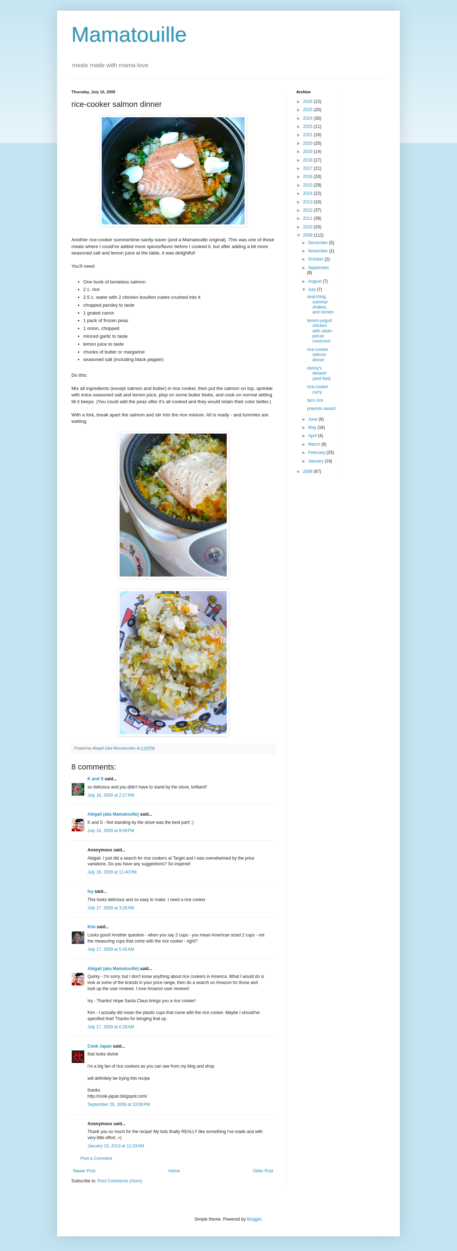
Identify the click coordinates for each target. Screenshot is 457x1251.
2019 (308, 151)
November (318, 250)
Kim (91, 926)
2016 (308, 176)
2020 (308, 143)
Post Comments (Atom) (119, 1180)
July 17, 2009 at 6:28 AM (110, 1026)
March (314, 444)
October (316, 259)
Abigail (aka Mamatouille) (113, 814)
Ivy (90, 891)
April (313, 435)
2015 (308, 185)
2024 (308, 118)
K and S (95, 778)
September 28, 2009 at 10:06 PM (118, 1104)
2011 (308, 218)
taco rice (315, 400)
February (317, 452)
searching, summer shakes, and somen (320, 304)
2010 (308, 226)
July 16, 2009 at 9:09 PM (110, 830)
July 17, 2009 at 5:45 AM (110, 949)
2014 (308, 193)
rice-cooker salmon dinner (317, 354)
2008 (308, 471)
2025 (308, 109)
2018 (308, 160)
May (312, 427)
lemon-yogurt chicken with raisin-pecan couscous (320, 331)
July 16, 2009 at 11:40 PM (112, 872)
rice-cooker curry (317, 389)
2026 (308, 101)
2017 (308, 168)
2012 (308, 210)
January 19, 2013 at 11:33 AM (115, 1145)
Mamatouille (129, 34)
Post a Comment (96, 1158)
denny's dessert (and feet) (319, 373)
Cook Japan (99, 1046)
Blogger (254, 1219)
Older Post (263, 1170)
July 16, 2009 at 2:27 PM (110, 795)
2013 (308, 201)
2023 (308, 126)
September (318, 267)
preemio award (321, 408)
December (318, 242)
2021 (308, 134)
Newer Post (84, 1170)
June (313, 419)
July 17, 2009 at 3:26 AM (110, 907)
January (316, 461)
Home (174, 1170)
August (315, 281)
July (312, 289)
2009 (308, 235)
